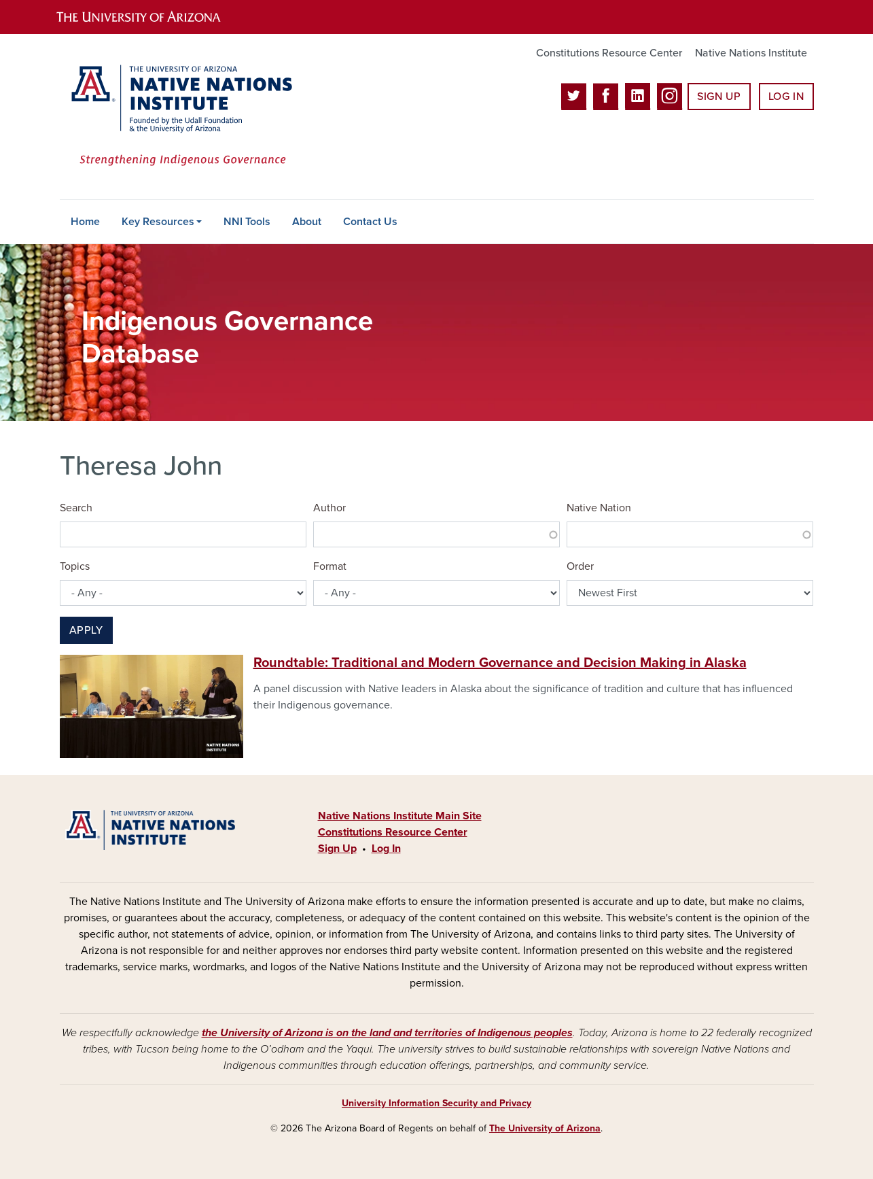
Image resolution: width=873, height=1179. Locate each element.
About (306, 221)
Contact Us (370, 221)
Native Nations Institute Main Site (400, 816)
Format (329, 566)
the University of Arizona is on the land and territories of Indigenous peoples (387, 1033)
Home (85, 221)
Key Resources (158, 221)
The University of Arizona (545, 1128)
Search (76, 508)
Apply (86, 630)
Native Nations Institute (751, 53)
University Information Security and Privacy (436, 1103)
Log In (786, 96)
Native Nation (599, 508)
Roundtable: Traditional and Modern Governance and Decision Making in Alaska (500, 663)
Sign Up (719, 96)
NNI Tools (247, 221)
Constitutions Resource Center (609, 53)
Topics (75, 566)
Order (580, 566)
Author (329, 508)
